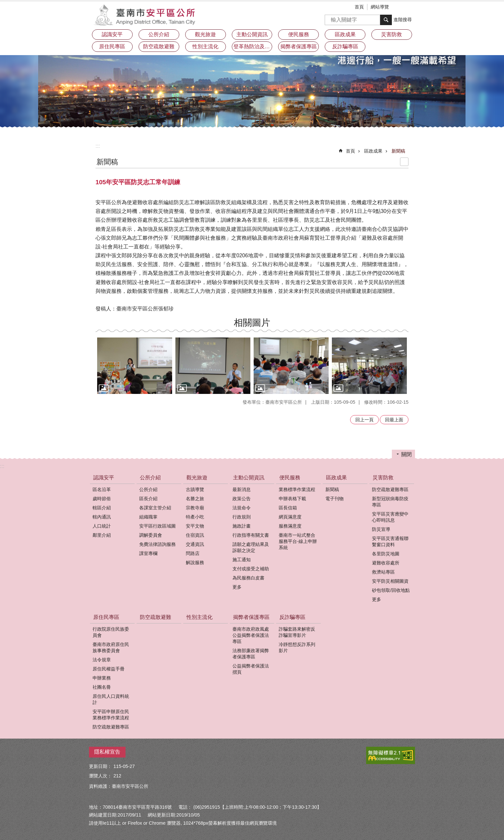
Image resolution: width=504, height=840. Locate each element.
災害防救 (383, 477)
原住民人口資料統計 (111, 699)
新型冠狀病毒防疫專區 (390, 501)
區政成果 (373, 151)
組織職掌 (148, 516)
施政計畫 (241, 526)
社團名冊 (102, 687)
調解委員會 (150, 535)
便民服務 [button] (298, 34)
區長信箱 (288, 507)
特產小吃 (195, 516)
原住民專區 (106, 617)
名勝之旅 (195, 498)
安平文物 (195, 526)
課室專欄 (148, 553)
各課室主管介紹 (155, 507)
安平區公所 (146, 15)
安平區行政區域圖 (157, 526)
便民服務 (289, 477)
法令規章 (102, 659)
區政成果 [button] (345, 34)
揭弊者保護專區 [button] (298, 46)
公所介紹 (150, 477)
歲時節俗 (102, 498)
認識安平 (103, 477)
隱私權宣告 (107, 752)
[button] (134, 366)
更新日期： (100, 766)
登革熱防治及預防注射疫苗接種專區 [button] (253, 46)
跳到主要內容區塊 (3, 3)
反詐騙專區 (292, 617)
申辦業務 (102, 678)
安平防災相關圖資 (390, 581)
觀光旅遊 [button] (205, 34)
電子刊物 (334, 498)
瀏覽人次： (100, 775)
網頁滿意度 (290, 516)
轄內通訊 (102, 516)
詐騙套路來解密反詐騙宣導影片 (297, 632)
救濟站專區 (383, 572)
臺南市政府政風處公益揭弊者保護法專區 (250, 635)
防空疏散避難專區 (390, 489)
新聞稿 (398, 151)
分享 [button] (410, 7)
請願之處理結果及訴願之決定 (250, 547)
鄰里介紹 (102, 535)
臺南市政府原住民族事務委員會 (111, 647)
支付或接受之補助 (250, 568)
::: (98, 146)
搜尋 (330, 18)
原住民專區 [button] (112, 46)
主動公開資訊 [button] (252, 34)
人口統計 (102, 526)
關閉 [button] (406, 454)
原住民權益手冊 (109, 668)
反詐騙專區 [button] (345, 46)
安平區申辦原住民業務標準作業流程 (111, 714)
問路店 (193, 553)
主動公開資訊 (248, 477)
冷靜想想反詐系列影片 (297, 647)
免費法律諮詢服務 (157, 544)
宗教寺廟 (195, 507)
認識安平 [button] (112, 34)
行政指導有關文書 (250, 535)
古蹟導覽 (195, 489)
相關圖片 (252, 323)
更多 (237, 587)
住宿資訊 (195, 535)
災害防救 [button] (391, 34)
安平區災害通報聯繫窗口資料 (390, 541)
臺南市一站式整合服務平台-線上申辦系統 (298, 541)
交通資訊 (195, 544)
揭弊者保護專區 (251, 617)
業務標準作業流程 (297, 489)
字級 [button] (400, 7)
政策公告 (241, 498)
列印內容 (404, 162)
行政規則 (241, 516)
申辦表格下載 (292, 498)
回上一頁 (364, 419)
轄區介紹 (102, 507)
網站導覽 (380, 6)
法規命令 (241, 507)
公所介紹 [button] (158, 34)
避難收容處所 (385, 562)
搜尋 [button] (386, 20)
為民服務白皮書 (248, 577)
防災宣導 (381, 529)
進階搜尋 (402, 19)
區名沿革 (102, 489)
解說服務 (195, 562)
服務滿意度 (290, 526)
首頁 (359, 6)
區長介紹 (148, 498)
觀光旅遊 (196, 477)
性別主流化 (205, 46)
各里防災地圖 (385, 553)
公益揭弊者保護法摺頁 (250, 669)
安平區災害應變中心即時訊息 (390, 517)
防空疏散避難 (158, 46)
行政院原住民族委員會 (111, 632)
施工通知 (241, 559)
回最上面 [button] (394, 419)
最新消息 (241, 489)
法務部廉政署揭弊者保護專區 (250, 653)
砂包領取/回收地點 (391, 590)
